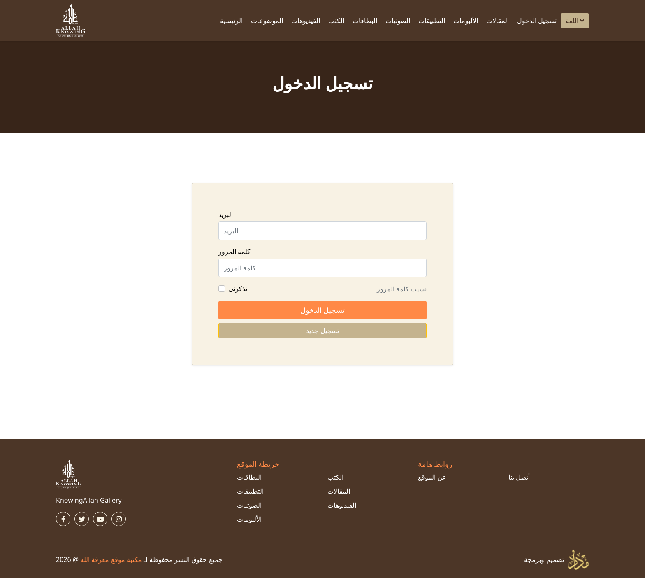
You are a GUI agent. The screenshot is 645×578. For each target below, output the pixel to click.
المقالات (497, 20)
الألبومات (465, 20)
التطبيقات (431, 20)
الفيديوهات (305, 20)
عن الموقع (432, 477)
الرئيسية (231, 20)
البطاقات (365, 20)
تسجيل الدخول (537, 20)
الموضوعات (267, 20)
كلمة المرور (234, 251)
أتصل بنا (519, 477)
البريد (225, 214)
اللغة (575, 20)
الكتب (336, 20)
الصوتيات (397, 20)
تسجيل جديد (322, 330)
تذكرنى (237, 288)
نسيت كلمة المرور (402, 289)
